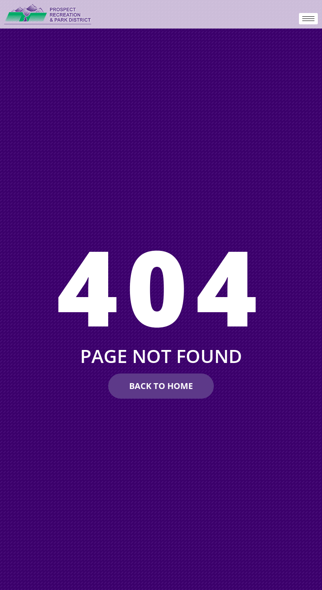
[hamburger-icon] (308, 18)
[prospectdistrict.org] (48, 14)
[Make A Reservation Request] (161, 386)
